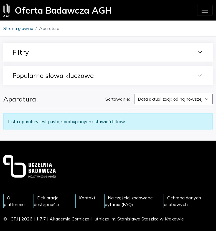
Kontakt (87, 197)
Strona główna (18, 28)
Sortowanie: (117, 99)
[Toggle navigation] (205, 10)
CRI (14, 219)
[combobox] (173, 99)
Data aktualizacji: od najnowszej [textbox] (170, 99)
